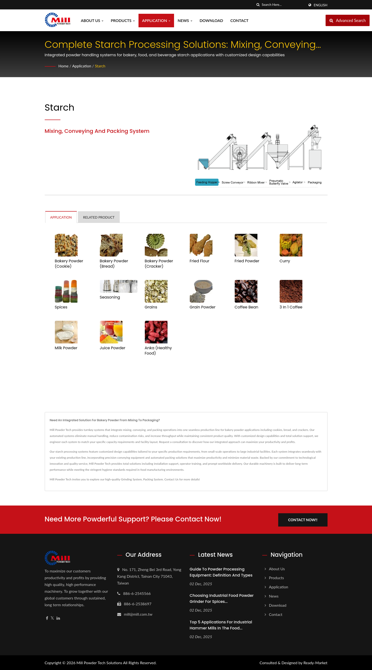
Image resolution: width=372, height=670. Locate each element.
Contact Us (171, 479)
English (321, 5)
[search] (258, 4)
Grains (151, 307)
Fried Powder (247, 261)
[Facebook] (47, 617)
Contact (239, 20)
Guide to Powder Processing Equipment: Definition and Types (221, 571)
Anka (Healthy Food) (158, 350)
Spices (61, 307)
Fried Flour (199, 261)
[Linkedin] (58, 617)
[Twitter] (52, 617)
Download (211, 20)
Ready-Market (315, 662)
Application (156, 20)
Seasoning (110, 297)
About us (92, 20)
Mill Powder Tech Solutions (99, 662)
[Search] (283, 4)
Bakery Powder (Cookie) (69, 263)
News (185, 20)
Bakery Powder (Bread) (114, 263)
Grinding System (131, 479)
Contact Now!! (303, 519)
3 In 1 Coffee (291, 307)
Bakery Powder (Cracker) (159, 263)
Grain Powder (203, 307)
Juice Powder (112, 348)
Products (123, 20)
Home (63, 66)
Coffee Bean (246, 307)
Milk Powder (66, 348)
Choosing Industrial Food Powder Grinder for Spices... (222, 598)
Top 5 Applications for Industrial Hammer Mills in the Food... (221, 625)
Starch (100, 66)
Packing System (153, 479)
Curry (285, 261)
